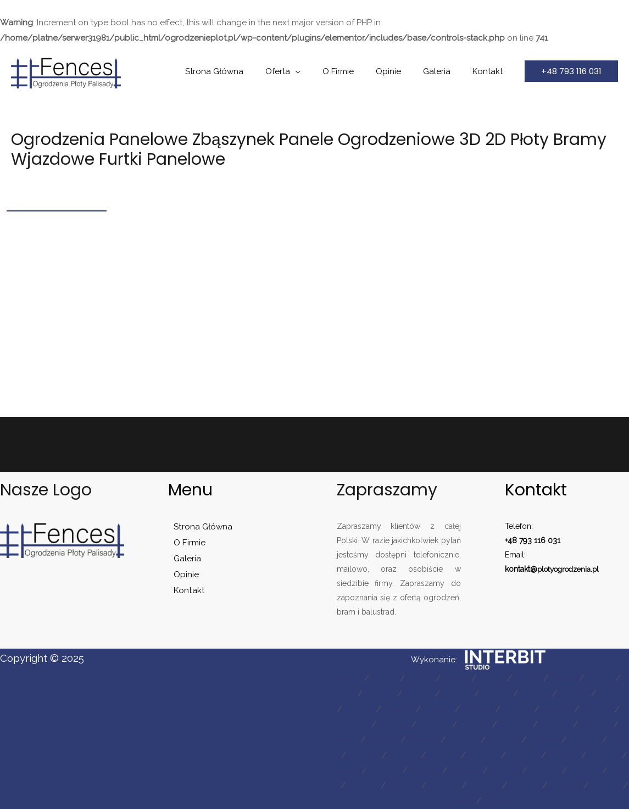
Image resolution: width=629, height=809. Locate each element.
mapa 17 (390, 709)
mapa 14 (560, 694)
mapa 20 (517, 709)
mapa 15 (603, 694)
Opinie (402, 71)
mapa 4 (458, 678)
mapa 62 (544, 801)
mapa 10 (394, 694)
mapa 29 (608, 724)
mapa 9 (353, 694)
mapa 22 (602, 709)
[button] (571, 71)
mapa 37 (611, 740)
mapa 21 (560, 709)
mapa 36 (567, 740)
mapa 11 (436, 694)
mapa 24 (392, 724)
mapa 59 (413, 801)
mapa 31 (396, 740)
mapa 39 (401, 755)
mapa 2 (381, 678)
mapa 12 (477, 694)
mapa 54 (474, 785)
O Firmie (357, 71)
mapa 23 (348, 724)
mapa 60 (457, 801)
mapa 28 (565, 724)
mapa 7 (574, 678)
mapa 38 (358, 755)
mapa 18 (431, 709)
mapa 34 (481, 740)
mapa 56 (560, 785)
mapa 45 (375, 770)
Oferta (302, 71)
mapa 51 (346, 785)
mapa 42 (531, 755)
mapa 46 (418, 770)
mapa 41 (488, 755)
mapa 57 (604, 785)
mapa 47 (463, 770)
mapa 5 (496, 678)
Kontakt (490, 71)
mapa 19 (474, 709)
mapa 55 (517, 785)
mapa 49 (550, 770)
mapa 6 (536, 678)
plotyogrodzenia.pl (571, 569)
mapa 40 (445, 755)
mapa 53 (431, 785)
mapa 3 (419, 678)
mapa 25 (435, 724)
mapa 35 (524, 740)
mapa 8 (613, 678)
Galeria (445, 71)
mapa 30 (353, 740)
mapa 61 (500, 801)
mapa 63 (588, 801)
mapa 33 (438, 740)
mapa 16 (347, 709)
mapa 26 (478, 724)
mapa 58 (369, 801)
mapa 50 (594, 770)
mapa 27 (521, 724)
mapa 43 (575, 755)
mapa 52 (388, 785)
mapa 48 (506, 770)
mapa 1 (343, 678)
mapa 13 (519, 694)
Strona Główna (244, 71)
